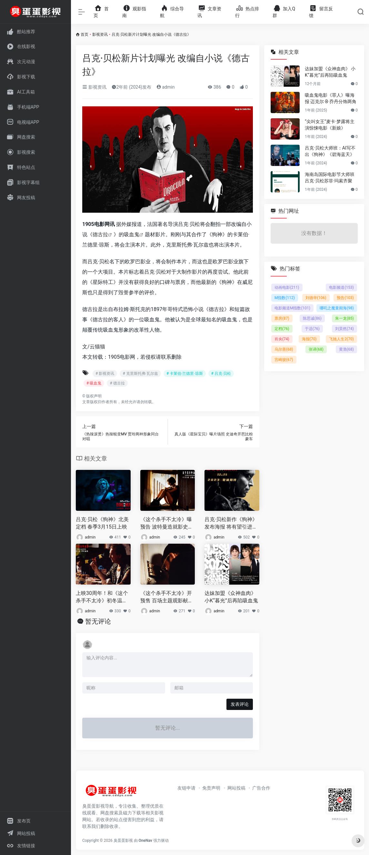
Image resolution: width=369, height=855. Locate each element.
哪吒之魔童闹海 (337, 308)
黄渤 (346, 349)
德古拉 (100, 234)
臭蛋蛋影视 (123, 840)
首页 (84, 34)
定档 (281, 328)
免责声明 (211, 788)
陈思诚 (312, 318)
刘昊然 (344, 328)
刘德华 (315, 298)
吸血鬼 (131, 234)
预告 (345, 298)
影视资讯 (100, 34)
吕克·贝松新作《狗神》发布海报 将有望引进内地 (230, 523)
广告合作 (261, 788)
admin (165, 87)
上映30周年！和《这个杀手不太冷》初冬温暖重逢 (102, 597)
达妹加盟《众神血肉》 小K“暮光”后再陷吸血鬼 (231, 597)
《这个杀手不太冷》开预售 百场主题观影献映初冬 (166, 597)
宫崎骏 (283, 359)
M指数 (284, 298)
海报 (309, 339)
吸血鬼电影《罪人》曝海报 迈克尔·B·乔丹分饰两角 (330, 98)
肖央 (281, 339)
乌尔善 (283, 349)
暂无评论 (98, 621)
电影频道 (341, 287)
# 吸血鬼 (93, 383)
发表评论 (240, 704)
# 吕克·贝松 (221, 373)
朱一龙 (344, 318)
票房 (281, 318)
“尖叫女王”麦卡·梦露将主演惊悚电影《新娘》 (329, 125)
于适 (312, 328)
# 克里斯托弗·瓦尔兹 (140, 373)
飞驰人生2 (341, 339)
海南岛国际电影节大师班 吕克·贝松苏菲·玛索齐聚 (329, 177)
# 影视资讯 (104, 373)
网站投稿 (236, 788)
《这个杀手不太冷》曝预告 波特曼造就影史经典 (166, 523)
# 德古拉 (117, 383)
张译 (316, 349)
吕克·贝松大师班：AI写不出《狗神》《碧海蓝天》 (330, 151)
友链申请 (186, 788)
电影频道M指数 (292, 308)
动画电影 (286, 287)
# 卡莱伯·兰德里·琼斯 (184, 373)
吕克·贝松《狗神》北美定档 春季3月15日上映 (102, 523)
